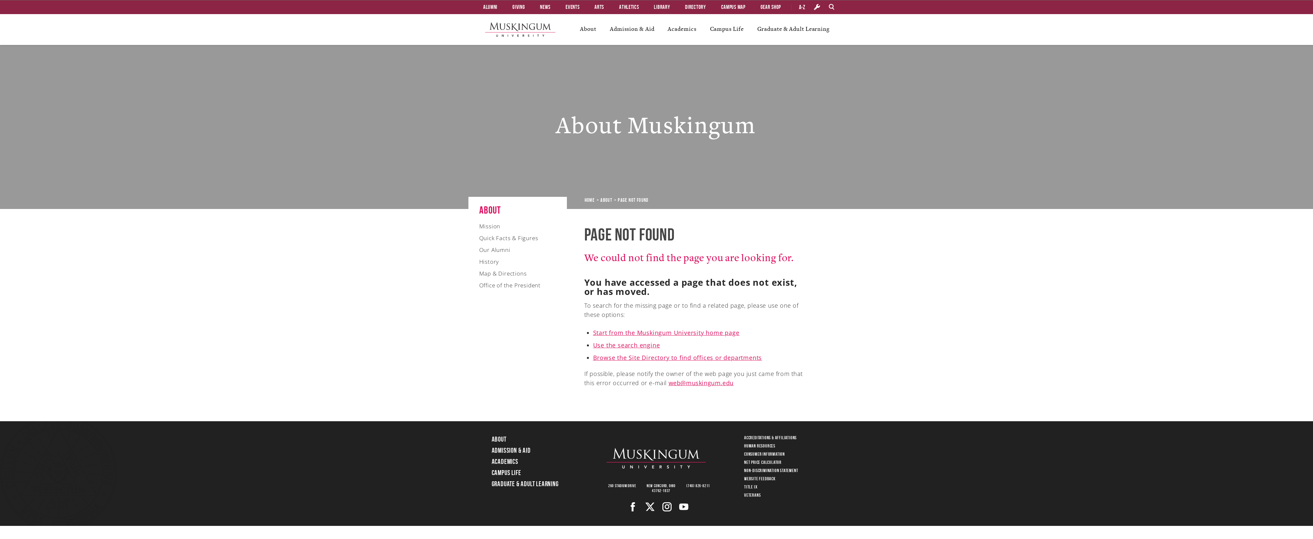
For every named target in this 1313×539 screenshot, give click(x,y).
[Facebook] (633, 507)
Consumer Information (764, 454)
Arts (599, 7)
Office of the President (510, 285)
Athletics (629, 7)
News (545, 7)
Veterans (752, 495)
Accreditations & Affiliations (770, 437)
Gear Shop (771, 7)
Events (572, 7)
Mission (490, 226)
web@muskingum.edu (701, 383)
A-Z (802, 7)
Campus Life (727, 29)
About (588, 29)
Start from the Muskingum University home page (666, 333)
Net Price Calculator (763, 462)
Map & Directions (503, 273)
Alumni (490, 7)
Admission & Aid (632, 29)
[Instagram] (667, 507)
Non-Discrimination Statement (771, 470)
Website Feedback (760, 478)
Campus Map (733, 7)
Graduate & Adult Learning (793, 29)
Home (590, 200)
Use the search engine (626, 345)
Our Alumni (494, 250)
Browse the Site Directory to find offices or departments (677, 358)
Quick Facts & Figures (508, 238)
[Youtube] (684, 507)
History (489, 261)
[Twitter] (650, 507)
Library (662, 7)
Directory (695, 7)
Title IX (750, 486)
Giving (518, 7)
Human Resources (759, 445)
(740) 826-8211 (698, 486)
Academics (682, 29)
